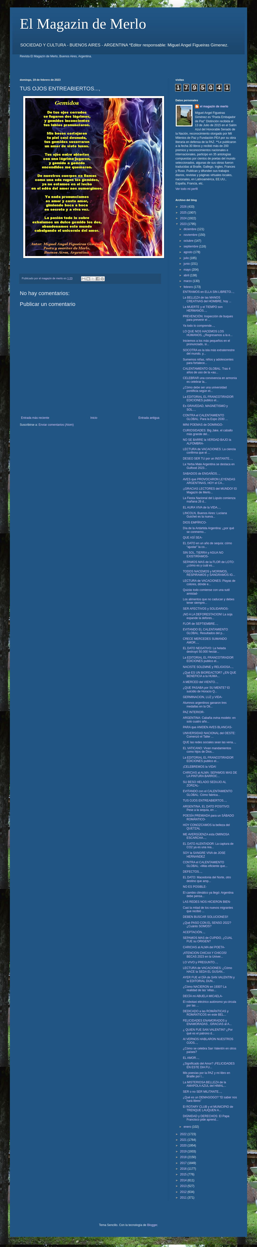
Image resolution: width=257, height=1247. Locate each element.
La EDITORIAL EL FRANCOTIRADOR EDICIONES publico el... (208, 398)
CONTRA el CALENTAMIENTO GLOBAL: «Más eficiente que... (205, 864)
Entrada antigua (148, 418)
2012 (184, 1192)
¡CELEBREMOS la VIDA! (199, 766)
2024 (184, 218)
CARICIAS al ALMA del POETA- (204, 947)
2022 (184, 1134)
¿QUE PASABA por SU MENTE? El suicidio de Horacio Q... (206, 689)
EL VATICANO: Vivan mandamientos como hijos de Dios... (207, 749)
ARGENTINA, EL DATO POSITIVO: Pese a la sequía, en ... (206, 808)
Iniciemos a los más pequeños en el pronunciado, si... (206, 342)
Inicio (93, 418)
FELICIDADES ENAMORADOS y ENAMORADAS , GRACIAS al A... (207, 1022)
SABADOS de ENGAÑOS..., (201, 473)
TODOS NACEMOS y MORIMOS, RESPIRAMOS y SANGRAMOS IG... (209, 573)
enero (188, 1126)
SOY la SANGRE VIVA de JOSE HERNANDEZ (204, 854)
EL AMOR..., (191, 1058)
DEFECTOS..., (192, 871)
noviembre (191, 235)
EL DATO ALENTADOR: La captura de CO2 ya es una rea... (208, 845)
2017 (184, 1163)
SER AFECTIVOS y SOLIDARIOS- (206, 608)
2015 (184, 1174)
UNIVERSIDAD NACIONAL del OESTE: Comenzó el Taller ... (209, 734)
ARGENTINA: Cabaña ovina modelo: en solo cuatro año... (209, 719)
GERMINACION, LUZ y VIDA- (202, 697)
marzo (188, 281)
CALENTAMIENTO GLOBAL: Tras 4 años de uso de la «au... (206, 370)
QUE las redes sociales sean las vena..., (209, 742)
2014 (184, 1180)
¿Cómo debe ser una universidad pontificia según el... (205, 389)
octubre (189, 240)
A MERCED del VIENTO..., (200, 682)
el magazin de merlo (214, 106)
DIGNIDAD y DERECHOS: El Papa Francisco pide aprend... (206, 1117)
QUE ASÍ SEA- (192, 537)
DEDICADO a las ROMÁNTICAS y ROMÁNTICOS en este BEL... (206, 1012)
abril (187, 275)
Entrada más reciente (35, 418)
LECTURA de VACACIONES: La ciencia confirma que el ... (209, 450)
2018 (184, 1157)
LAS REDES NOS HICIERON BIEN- (207, 902)
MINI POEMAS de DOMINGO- (203, 424)
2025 (184, 212)
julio (187, 258)
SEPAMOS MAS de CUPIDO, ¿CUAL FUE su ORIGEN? (207, 939)
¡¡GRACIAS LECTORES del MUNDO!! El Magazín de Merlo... (210, 490)
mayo (188, 269)
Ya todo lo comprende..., (199, 325)
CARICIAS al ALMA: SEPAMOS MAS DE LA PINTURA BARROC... (210, 774)
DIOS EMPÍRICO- (195, 522)
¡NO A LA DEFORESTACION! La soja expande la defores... (208, 616)
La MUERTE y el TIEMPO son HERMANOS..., (203, 308)
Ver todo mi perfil (186, 189)
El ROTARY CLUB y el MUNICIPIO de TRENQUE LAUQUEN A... (208, 1108)
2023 (184, 224)
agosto (188, 252)
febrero (189, 287)
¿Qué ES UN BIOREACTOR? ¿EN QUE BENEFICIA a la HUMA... (209, 674)
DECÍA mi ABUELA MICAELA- (203, 996)
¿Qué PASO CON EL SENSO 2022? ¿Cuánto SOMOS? (207, 924)
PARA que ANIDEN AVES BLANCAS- (207, 727)
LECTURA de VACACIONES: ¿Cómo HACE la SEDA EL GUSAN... (207, 969)
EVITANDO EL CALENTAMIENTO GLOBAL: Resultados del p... (205, 631)
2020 (184, 1145)
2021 (184, 1140)
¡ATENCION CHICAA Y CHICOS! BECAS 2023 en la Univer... (205, 954)
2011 (184, 1197)
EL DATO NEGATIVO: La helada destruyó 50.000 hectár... (204, 649)
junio (187, 263)
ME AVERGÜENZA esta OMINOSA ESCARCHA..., (206, 836)
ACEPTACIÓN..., (194, 932)
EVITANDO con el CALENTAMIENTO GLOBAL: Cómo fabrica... (207, 792)
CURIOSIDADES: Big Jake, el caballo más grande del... (208, 432)
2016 (184, 1168)
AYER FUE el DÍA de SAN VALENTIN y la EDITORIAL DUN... (209, 979)
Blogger (152, 1225)
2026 (184, 206)
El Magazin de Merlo (83, 24)
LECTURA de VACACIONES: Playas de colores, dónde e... (209, 582)
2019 (184, 1151)
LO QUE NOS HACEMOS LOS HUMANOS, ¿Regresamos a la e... (208, 333)
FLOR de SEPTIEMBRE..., (200, 623)
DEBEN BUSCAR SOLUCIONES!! (205, 917)
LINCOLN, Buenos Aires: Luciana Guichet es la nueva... (205, 514)
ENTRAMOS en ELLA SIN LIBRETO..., (208, 292)
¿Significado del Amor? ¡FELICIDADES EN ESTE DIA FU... (209, 1065)
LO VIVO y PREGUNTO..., (200, 962)
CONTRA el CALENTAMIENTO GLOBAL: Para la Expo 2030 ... (205, 417)
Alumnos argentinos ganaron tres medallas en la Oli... (205, 704)
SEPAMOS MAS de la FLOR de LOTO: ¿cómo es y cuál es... (208, 563)
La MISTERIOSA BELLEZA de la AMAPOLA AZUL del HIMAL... (204, 1084)
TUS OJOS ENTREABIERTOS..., (205, 800)
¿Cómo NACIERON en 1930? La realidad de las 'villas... (204, 988)
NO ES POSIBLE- (195, 886)
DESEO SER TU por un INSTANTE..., (208, 458)
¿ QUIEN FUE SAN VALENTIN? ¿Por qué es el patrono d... (208, 1031)
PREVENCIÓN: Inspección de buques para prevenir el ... (208, 318)
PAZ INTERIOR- (193, 712)
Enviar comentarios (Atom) (56, 424)
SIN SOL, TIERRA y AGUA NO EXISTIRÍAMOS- (203, 554)
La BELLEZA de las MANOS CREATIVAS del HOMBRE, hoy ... (207, 299)
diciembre (190, 229)
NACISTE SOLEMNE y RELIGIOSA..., (208, 667)
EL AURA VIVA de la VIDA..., (202, 507)
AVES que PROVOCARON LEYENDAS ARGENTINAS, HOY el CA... (209, 481)
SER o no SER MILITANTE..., (202, 1091)
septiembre (191, 246)
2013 (184, 1186)
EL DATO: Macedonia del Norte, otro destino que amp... (207, 879)
